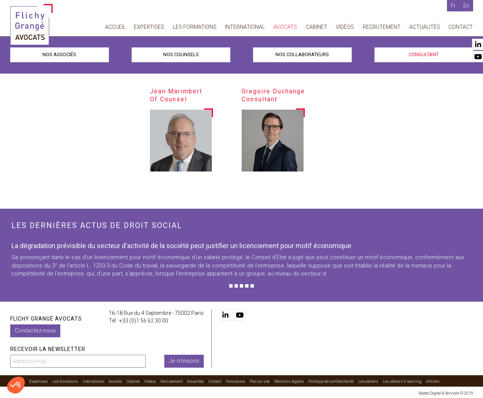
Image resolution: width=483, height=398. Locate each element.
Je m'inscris (184, 360)
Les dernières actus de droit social (96, 225)
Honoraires (235, 381)
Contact (460, 27)
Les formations (195, 27)
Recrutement (382, 27)
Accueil (115, 27)
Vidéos (345, 27)
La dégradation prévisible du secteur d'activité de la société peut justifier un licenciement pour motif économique (181, 246)
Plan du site (260, 381)
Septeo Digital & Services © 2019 (445, 393)
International (245, 27)
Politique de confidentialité (331, 381)
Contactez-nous (35, 330)
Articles (432, 381)
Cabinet (316, 27)
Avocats (285, 27)
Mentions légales (289, 381)
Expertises (149, 27)
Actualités (424, 27)
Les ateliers (368, 381)
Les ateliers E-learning (402, 381)
